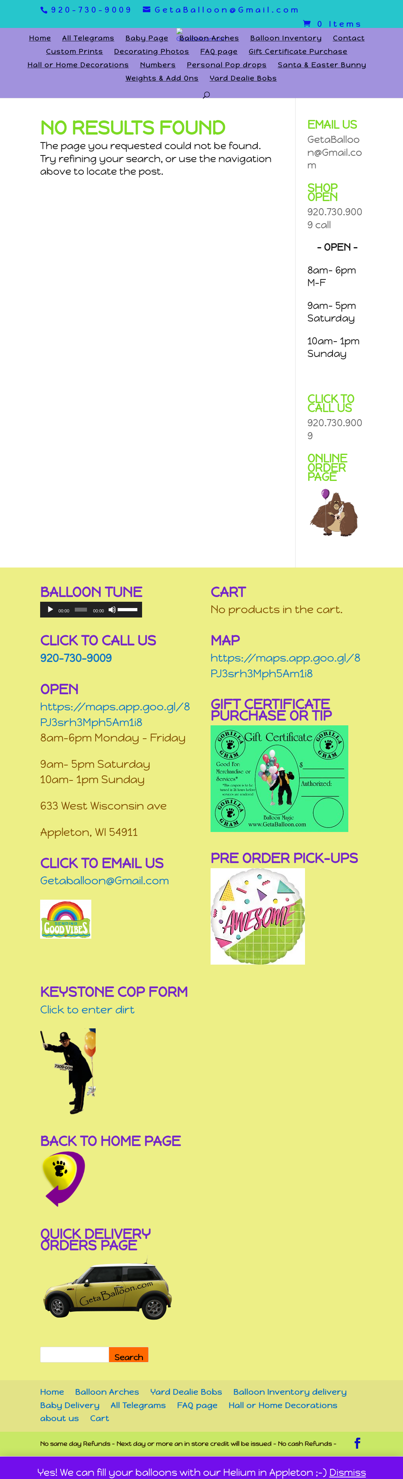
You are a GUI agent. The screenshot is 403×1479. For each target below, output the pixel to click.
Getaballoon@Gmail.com (104, 880)
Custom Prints (74, 52)
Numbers (158, 65)
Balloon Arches (209, 39)
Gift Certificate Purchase (298, 52)
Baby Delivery (70, 1406)
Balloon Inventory (286, 39)
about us (59, 1419)
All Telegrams (88, 39)
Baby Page (147, 39)
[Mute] (112, 610)
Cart (99, 1419)
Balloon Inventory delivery (290, 1392)
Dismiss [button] (347, 1472)
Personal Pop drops (227, 65)
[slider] (81, 610)
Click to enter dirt (87, 1010)
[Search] (129, 1355)
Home (40, 39)
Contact (349, 39)
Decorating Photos (151, 52)
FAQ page (219, 52)
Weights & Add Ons (162, 79)
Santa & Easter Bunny (322, 65)
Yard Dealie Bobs (243, 79)
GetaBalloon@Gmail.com (334, 152)
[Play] (50, 610)
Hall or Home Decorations (78, 65)
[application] (91, 609)
